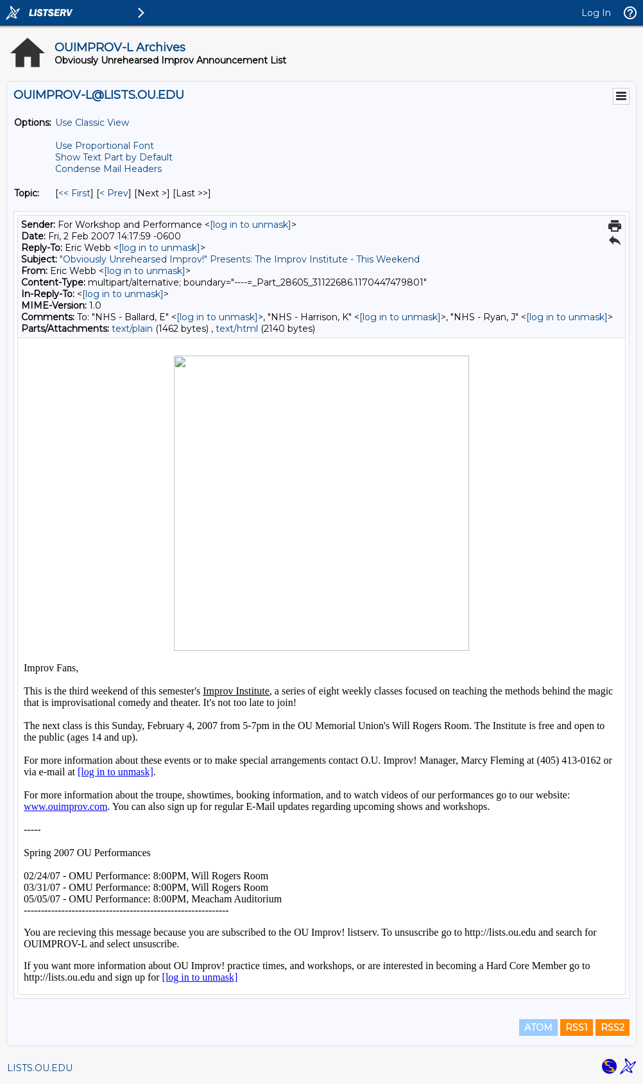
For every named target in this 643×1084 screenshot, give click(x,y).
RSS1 (576, 1027)
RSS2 (612, 1027)
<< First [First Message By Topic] (74, 193)
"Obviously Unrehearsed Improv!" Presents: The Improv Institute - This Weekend (240, 259)
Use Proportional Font (104, 145)
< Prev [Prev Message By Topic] (113, 193)
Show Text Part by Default (114, 157)
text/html (237, 328)
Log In (596, 13)
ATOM (538, 1027)
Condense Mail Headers (108, 169)
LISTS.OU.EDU (40, 1068)
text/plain (132, 328)
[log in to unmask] (250, 224)
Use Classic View (92, 122)
